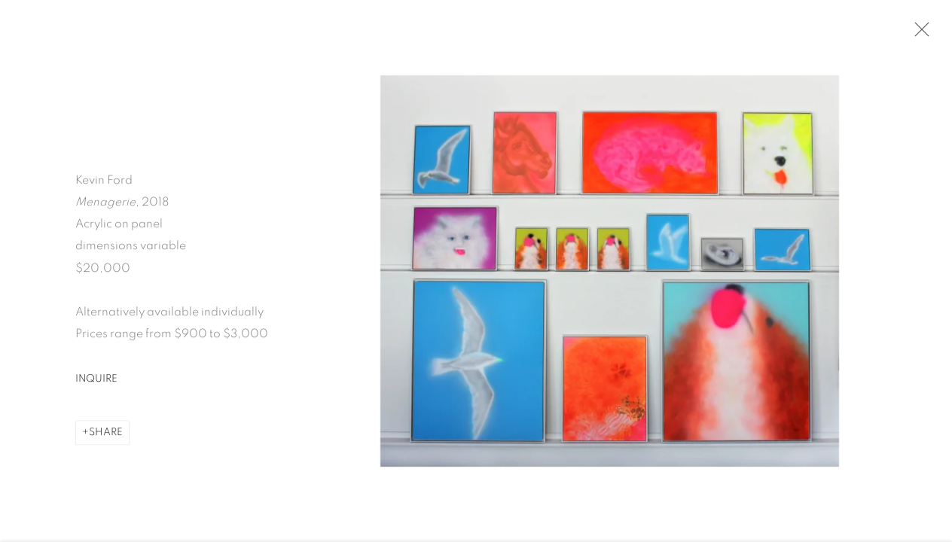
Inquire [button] (96, 381)
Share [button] (106, 434)
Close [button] (918, 34)
